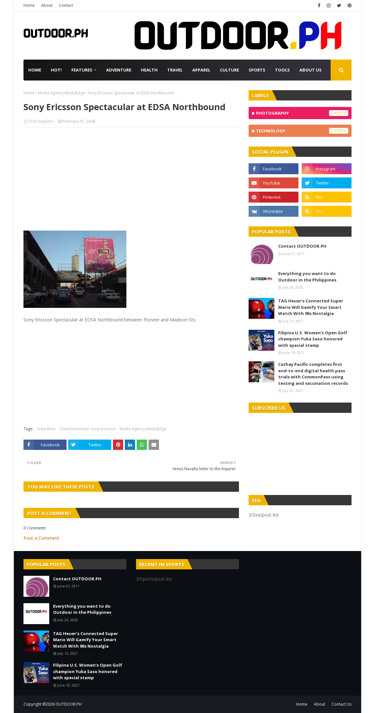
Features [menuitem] (81, 70)
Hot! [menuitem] (56, 70)
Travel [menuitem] (175, 70)
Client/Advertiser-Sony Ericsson (87, 429)
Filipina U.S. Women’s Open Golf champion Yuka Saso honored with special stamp (312, 339)
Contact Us (342, 704)
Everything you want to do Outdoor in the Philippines (307, 277)
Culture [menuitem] (229, 70)
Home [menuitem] (34, 70)
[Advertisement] (131, 179)
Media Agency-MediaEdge (61, 93)
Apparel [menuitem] (201, 70)
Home (29, 5)
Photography (302, 113)
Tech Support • (41, 121)
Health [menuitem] (149, 70)
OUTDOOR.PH (69, 704)
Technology (302, 131)
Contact (66, 5)
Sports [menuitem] (257, 70)
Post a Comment (41, 538)
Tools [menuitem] (282, 70)
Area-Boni (46, 429)
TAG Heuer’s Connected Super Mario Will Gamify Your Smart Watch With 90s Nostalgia (310, 307)
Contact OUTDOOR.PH (302, 246)
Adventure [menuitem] (118, 70)
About (46, 5)
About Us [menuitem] (310, 70)
